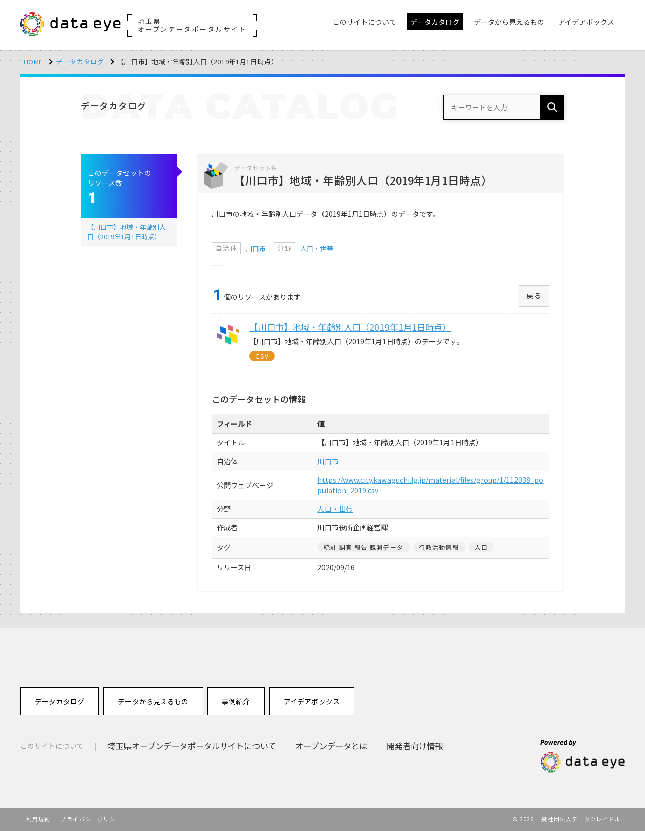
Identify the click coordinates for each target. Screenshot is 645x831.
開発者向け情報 (414, 746)
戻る (534, 295)
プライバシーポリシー (90, 819)
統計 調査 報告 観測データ (363, 547)
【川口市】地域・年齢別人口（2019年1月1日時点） (126, 231)
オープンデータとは (331, 746)
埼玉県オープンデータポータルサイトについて (191, 746)
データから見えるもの (153, 701)
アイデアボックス (312, 701)
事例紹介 (236, 701)
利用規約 (38, 819)
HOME (33, 61)
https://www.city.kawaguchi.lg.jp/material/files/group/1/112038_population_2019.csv (430, 485)
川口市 (256, 248)
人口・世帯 (316, 248)
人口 (481, 547)
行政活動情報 (439, 547)
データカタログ (80, 61)
